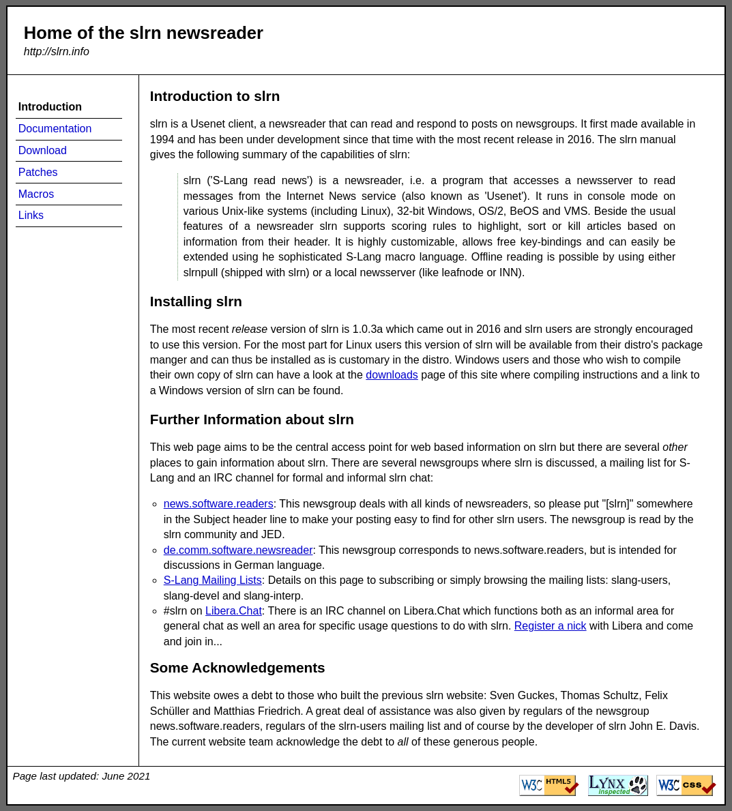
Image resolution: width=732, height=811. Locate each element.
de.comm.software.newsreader (238, 550)
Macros (36, 194)
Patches (38, 172)
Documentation (55, 128)
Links (31, 215)
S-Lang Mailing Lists (213, 580)
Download (42, 150)
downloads (392, 375)
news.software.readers (219, 504)
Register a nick (550, 626)
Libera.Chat (233, 611)
